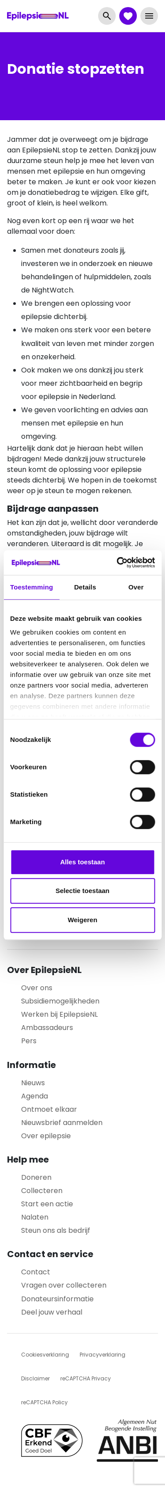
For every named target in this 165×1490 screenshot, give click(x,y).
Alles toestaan (82, 862)
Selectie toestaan (82, 890)
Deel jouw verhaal (51, 1312)
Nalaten (34, 1217)
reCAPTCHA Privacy (85, 1378)
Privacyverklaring (102, 1354)
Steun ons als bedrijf (55, 1230)
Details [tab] (85, 587)
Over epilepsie (46, 1136)
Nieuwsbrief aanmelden (62, 1123)
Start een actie (47, 1204)
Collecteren (41, 1191)
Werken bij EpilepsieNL (59, 1014)
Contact (35, 1272)
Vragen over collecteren (63, 1285)
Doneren (36, 1177)
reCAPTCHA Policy (44, 1402)
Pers (29, 1041)
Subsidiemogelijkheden (60, 1001)
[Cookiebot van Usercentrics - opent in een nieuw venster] (117, 562)
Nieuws (33, 1083)
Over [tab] (136, 587)
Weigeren (82, 920)
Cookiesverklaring (45, 1354)
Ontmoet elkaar (49, 1109)
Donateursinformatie (57, 1299)
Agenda (34, 1096)
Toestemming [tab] (31, 587)
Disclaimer (35, 1378)
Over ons (36, 988)
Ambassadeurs (47, 1027)
